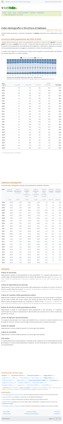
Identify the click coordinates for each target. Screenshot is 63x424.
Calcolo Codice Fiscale (24, 1)
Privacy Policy (7, 413)
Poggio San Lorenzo (9, 382)
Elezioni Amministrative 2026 (53, 1)
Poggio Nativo (21, 380)
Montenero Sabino (8, 380)
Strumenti (57, 411)
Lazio (14, 13)
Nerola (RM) (47, 385)
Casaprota (6, 378)
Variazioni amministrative (32, 413)
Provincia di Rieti (23, 13)
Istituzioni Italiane (31, 411)
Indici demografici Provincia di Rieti (12, 394)
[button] (56, 418)
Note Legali (6, 411)
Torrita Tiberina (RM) (34, 385)
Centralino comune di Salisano (11, 406)
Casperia (21, 385)
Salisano (32, 13)
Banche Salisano (7, 397)
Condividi (58, 31)
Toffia (15, 378)
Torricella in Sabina (9, 385)
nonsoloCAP (14, 1)
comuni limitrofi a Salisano (29, 389)
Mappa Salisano (7, 402)
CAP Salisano (6, 399)
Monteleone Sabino (39, 382)
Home (4, 13)
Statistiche (40, 13)
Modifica (50, 31)
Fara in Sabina (25, 378)
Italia (9, 13)
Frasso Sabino (36, 378)
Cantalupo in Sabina (24, 382)
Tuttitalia (7, 1)
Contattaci (57, 413)
